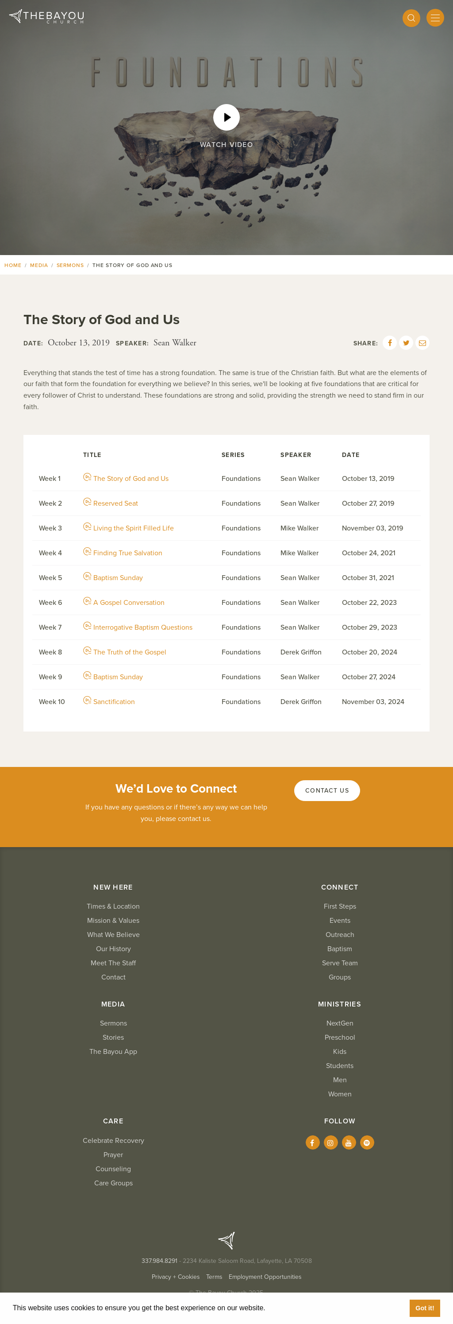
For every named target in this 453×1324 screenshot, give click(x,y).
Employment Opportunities (265, 1277)
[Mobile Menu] (435, 18)
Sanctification (109, 701)
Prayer (113, 1154)
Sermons (70, 265)
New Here (113, 887)
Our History (113, 949)
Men (340, 1080)
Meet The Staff (113, 963)
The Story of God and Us (126, 478)
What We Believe (113, 934)
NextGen (339, 1023)
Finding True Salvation (122, 553)
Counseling (113, 1169)
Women (340, 1094)
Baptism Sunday (113, 577)
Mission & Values (113, 920)
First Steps (340, 906)
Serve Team (340, 963)
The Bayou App (113, 1051)
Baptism (339, 949)
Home (13, 265)
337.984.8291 (159, 1261)
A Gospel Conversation (124, 602)
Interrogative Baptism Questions (137, 627)
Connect (340, 887)
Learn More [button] (287, 1308)
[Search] (411, 18)
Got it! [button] (424, 1308)
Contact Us (327, 790)
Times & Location (113, 906)
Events (340, 920)
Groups (340, 977)
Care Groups (113, 1183)
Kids (339, 1051)
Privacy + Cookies (176, 1277)
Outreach (340, 934)
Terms (214, 1277)
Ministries (339, 1004)
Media (39, 265)
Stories (113, 1037)
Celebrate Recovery (113, 1140)
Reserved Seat (110, 503)
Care (113, 1121)
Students (339, 1065)
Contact (113, 977)
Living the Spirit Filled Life (128, 528)
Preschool (340, 1037)
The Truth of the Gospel (124, 652)
